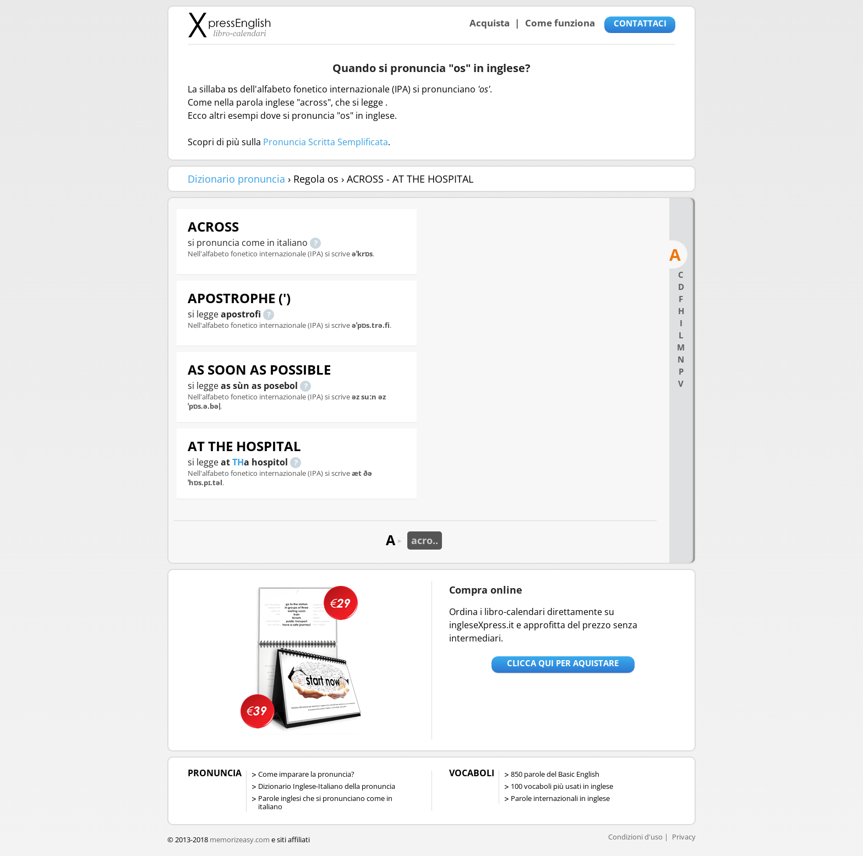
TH (238, 462)
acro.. (424, 540)
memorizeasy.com (240, 839)
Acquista (489, 23)
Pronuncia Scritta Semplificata (325, 142)
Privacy (684, 837)
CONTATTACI (640, 23)
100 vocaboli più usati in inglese (562, 786)
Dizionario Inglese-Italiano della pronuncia (326, 786)
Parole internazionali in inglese (560, 798)
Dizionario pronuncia (236, 178)
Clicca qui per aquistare (563, 662)
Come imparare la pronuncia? (306, 774)
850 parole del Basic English (555, 774)
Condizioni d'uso (635, 837)
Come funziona (560, 23)
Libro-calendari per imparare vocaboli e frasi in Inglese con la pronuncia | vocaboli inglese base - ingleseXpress (229, 24)
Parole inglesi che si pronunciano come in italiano (325, 802)
